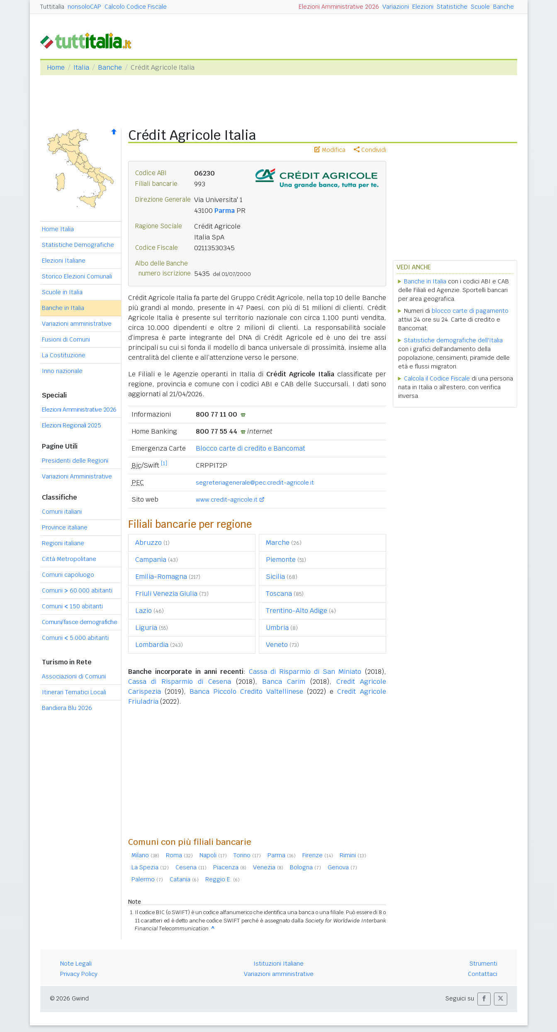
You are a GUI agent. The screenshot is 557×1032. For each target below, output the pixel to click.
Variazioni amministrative (77, 323)
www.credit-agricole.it (227, 499)
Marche (277, 542)
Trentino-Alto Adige (296, 610)
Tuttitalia (52, 6)
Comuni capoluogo (68, 574)
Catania (184, 879)
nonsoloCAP (84, 6)
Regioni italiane (63, 543)
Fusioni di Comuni (66, 339)
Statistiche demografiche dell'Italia (453, 340)
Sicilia (275, 576)
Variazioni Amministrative (77, 476)
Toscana (279, 593)
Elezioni (422, 6)
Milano (145, 855)
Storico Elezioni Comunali (77, 276)
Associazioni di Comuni (74, 676)
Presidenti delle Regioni (75, 460)
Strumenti (483, 963)
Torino (247, 855)
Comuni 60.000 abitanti (77, 590)
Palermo (147, 879)
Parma (224, 210)
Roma (179, 855)
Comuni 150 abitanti (72, 606)
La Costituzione (63, 355)
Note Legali (76, 963)
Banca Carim (283, 681)
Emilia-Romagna (161, 576)
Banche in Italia (63, 308)
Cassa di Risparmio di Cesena (179, 681)
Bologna (305, 867)
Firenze (317, 855)
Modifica (329, 150)
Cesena (191, 867)
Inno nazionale (62, 371)
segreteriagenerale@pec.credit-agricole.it (255, 482)
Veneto (277, 644)
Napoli (213, 855)
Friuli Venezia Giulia (166, 593)
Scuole (480, 6)
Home (56, 67)
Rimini (353, 855)
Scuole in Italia (62, 292)
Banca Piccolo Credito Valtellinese (246, 691)
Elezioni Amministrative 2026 (339, 6)
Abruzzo (148, 542)
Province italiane (65, 527)
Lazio (143, 610)
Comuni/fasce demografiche (79, 622)
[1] (164, 463)
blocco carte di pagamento (470, 311)
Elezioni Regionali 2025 (71, 425)
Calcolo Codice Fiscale (136, 6)
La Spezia (150, 867)
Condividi (370, 150)
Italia (81, 67)
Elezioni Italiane (63, 260)
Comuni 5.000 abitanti (75, 638)
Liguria (146, 627)
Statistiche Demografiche (78, 245)
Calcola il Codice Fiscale (437, 378)
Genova (342, 867)
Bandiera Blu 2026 (67, 708)
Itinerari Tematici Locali (74, 692)
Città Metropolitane (69, 559)
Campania (150, 559)
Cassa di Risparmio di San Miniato (305, 671)
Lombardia (151, 644)
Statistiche (452, 6)
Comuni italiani (62, 511)
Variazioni (395, 6)
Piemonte (281, 559)
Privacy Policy (78, 974)
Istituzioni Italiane (278, 963)
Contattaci (482, 974)
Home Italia (58, 229)
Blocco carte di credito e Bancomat (250, 448)
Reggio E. (222, 879)
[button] (484, 999)
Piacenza (229, 867)
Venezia (268, 867)
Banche (503, 6)
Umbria (277, 627)
